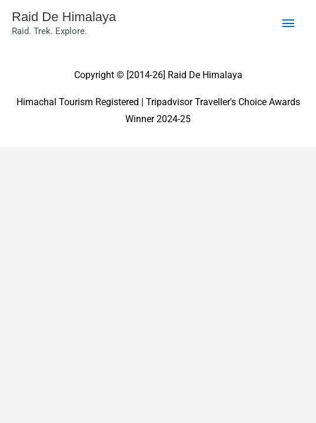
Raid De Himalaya (64, 16)
